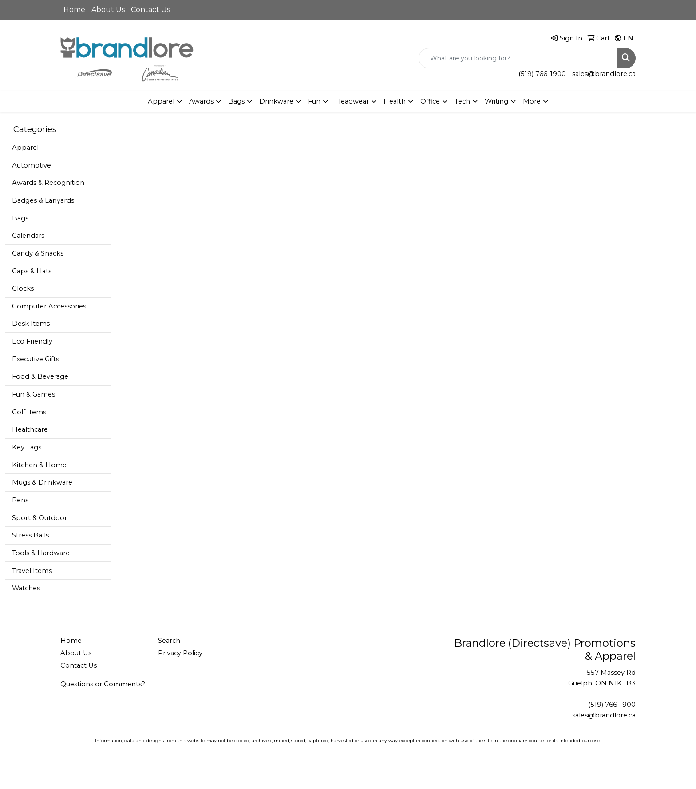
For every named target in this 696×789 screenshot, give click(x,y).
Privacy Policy (180, 653)
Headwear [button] (352, 101)
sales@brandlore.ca (604, 74)
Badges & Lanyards (43, 200)
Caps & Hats (31, 271)
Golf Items (29, 412)
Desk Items (31, 324)
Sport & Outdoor (39, 518)
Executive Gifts (35, 359)
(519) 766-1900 (542, 74)
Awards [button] (201, 101)
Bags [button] (236, 101)
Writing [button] (496, 101)
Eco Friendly (32, 341)
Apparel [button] (161, 101)
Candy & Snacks (37, 253)
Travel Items (32, 571)
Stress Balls (30, 535)
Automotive (31, 165)
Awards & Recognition (48, 183)
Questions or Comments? (102, 684)
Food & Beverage (40, 376)
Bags (20, 218)
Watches (26, 588)
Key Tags (26, 447)
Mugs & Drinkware (42, 482)
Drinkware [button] (276, 101)
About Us (108, 9)
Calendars (28, 236)
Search (169, 641)
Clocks (23, 288)
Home (74, 9)
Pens (20, 500)
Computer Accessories (49, 306)
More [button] (532, 101)
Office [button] (430, 101)
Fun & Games (33, 394)
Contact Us (150, 9)
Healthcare (30, 429)
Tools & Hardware (41, 553)
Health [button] (395, 101)
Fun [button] (314, 101)
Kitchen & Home (39, 465)
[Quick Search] (518, 58)
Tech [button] (462, 101)
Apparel (25, 148)
